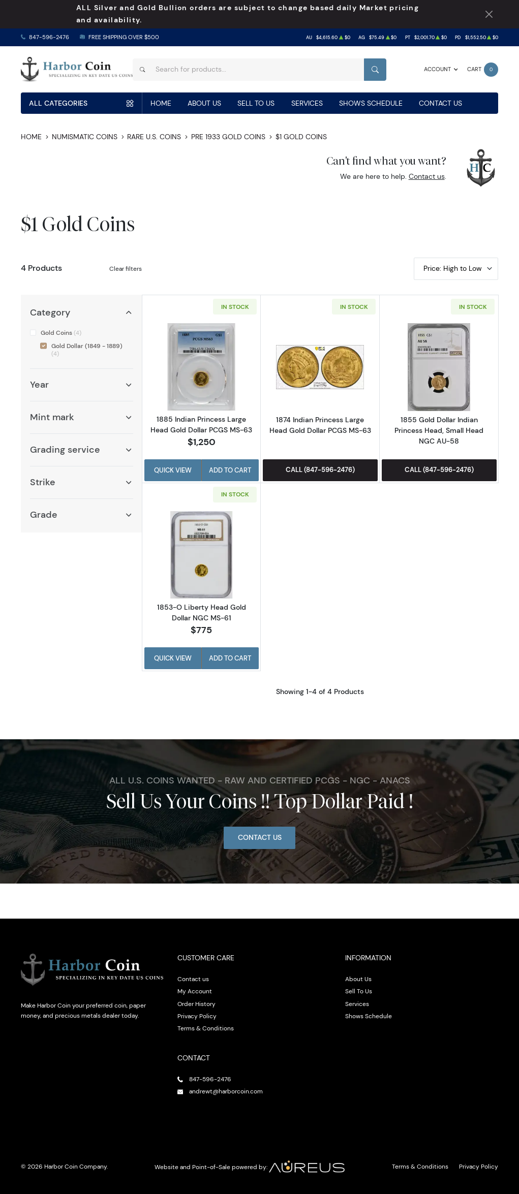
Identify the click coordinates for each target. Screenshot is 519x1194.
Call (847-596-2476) (320, 469)
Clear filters (125, 268)
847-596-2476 (49, 37)
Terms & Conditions (205, 1028)
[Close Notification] (489, 14)
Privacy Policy (197, 1016)
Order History (196, 1004)
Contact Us (440, 103)
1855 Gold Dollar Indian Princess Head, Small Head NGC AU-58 (438, 430)
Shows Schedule (371, 103)
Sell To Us (255, 103)
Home (160, 103)
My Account (194, 991)
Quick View (173, 470)
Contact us (427, 176)
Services (307, 103)
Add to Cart (230, 470)
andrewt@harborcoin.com (226, 1091)
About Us (204, 103)
